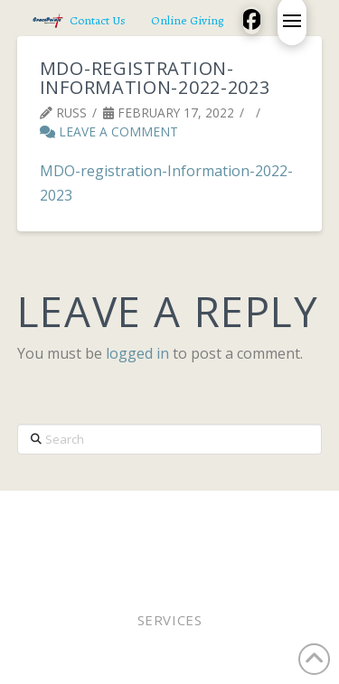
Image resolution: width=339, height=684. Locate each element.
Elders (167, 526)
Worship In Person (134, 514)
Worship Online (263, 514)
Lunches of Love (227, 538)
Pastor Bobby (88, 526)
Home (41, 514)
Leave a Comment (109, 131)
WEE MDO (130, 538)
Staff (72, 538)
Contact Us (235, 550)
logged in (137, 353)
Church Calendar (126, 550)
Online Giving (249, 526)
